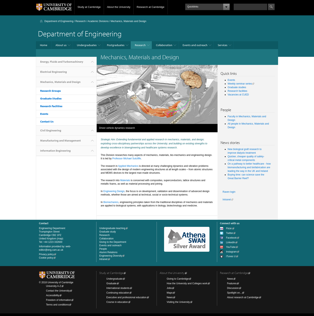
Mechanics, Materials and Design (60, 82)
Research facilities (237, 91)
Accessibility (52, 295)
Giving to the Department (112, 242)
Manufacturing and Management (60, 140)
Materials (125, 180)
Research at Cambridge (150, 6)
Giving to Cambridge (178, 278)
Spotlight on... (234, 292)
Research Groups (50, 91)
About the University (118, 6)
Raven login (229, 191)
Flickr (229, 228)
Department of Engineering (58, 21)
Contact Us (46, 121)
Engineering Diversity (110, 255)
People (103, 248)
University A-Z (53, 286)
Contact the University (58, 290)
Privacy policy (46, 254)
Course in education (117, 302)
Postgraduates (116, 45)
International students (118, 288)
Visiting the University (178, 302)
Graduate (111, 283)
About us (61, 45)
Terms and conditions (57, 304)
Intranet (227, 199)
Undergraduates (87, 45)
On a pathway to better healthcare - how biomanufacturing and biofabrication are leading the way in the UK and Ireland (249, 167)
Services (222, 45)
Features (232, 283)
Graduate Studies (51, 98)
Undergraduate (114, 278)
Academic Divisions (98, 21)
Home (43, 45)
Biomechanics (110, 202)
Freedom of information (58, 300)
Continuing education (117, 292)
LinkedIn (230, 242)
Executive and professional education (126, 297)
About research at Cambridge (243, 297)
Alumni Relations (108, 252)
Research (80, 21)
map (60, 238)
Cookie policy (46, 257)
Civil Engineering (50, 130)
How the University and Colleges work (187, 283)
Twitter (229, 233)
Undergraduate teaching (112, 228)
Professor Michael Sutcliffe (126, 158)
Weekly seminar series (240, 83)
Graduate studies (237, 87)
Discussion (233, 288)
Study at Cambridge (89, 6)
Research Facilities (51, 106)
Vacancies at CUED (238, 94)
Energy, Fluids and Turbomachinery (61, 61)
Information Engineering (55, 150)
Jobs (169, 288)
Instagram (231, 251)
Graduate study (107, 231)
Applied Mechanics (128, 166)
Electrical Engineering (53, 72)
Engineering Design (114, 191)
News (170, 297)
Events (44, 114)
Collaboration (164, 45)
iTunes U (231, 256)
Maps (170, 292)
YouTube (231, 247)
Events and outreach (195, 45)
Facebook (231, 237)
